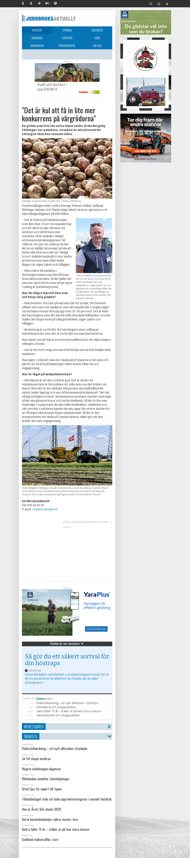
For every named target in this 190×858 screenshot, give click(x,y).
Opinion (67, 30)
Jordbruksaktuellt (49, 18)
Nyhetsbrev (34, 726)
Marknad (37, 38)
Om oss (97, 45)
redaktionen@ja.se (44, 509)
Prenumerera (67, 45)
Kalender (97, 30)
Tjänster (67, 38)
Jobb (97, 38)
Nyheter (37, 30)
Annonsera (37, 45)
